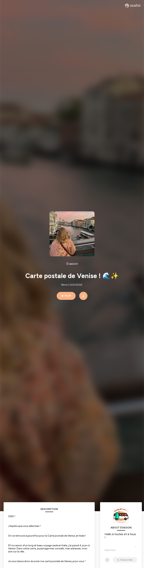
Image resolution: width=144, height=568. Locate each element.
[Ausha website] (132, 6)
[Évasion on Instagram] (107, 560)
